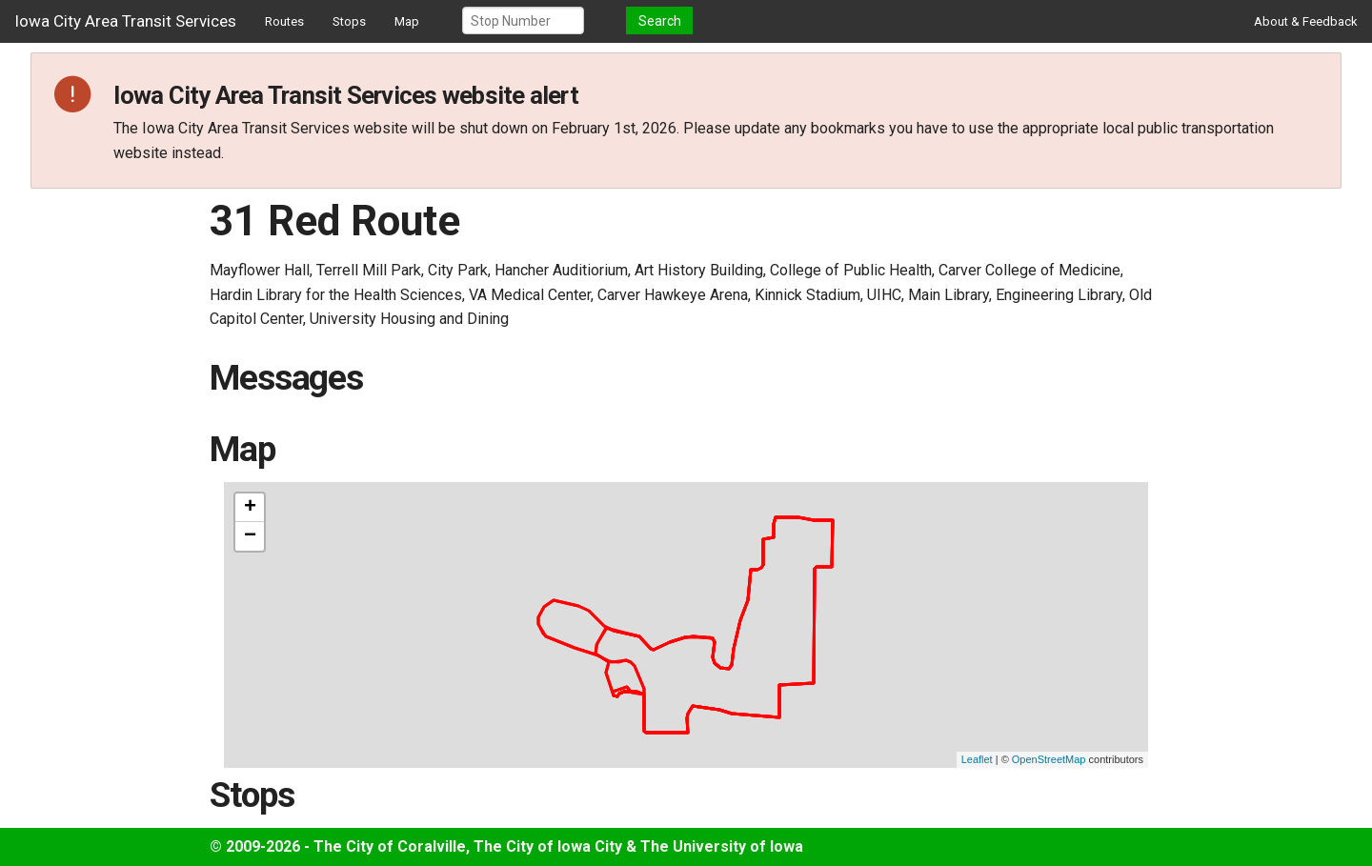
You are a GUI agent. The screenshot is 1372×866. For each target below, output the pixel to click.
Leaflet (977, 759)
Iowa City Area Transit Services (125, 20)
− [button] (250, 536)
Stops (349, 21)
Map (406, 21)
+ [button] (250, 507)
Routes (284, 21)
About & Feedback (1306, 21)
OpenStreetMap (1049, 759)
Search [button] (659, 21)
